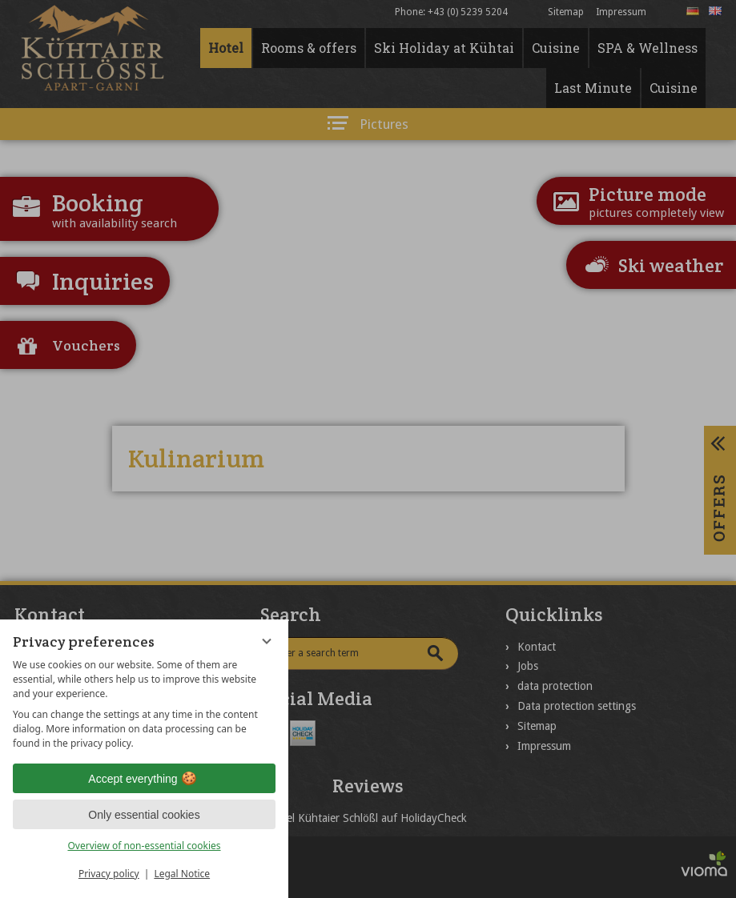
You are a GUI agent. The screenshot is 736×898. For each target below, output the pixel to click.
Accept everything (143, 778)
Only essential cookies (143, 814)
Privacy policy (108, 873)
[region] (144, 704)
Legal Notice (182, 873)
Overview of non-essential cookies (143, 845)
